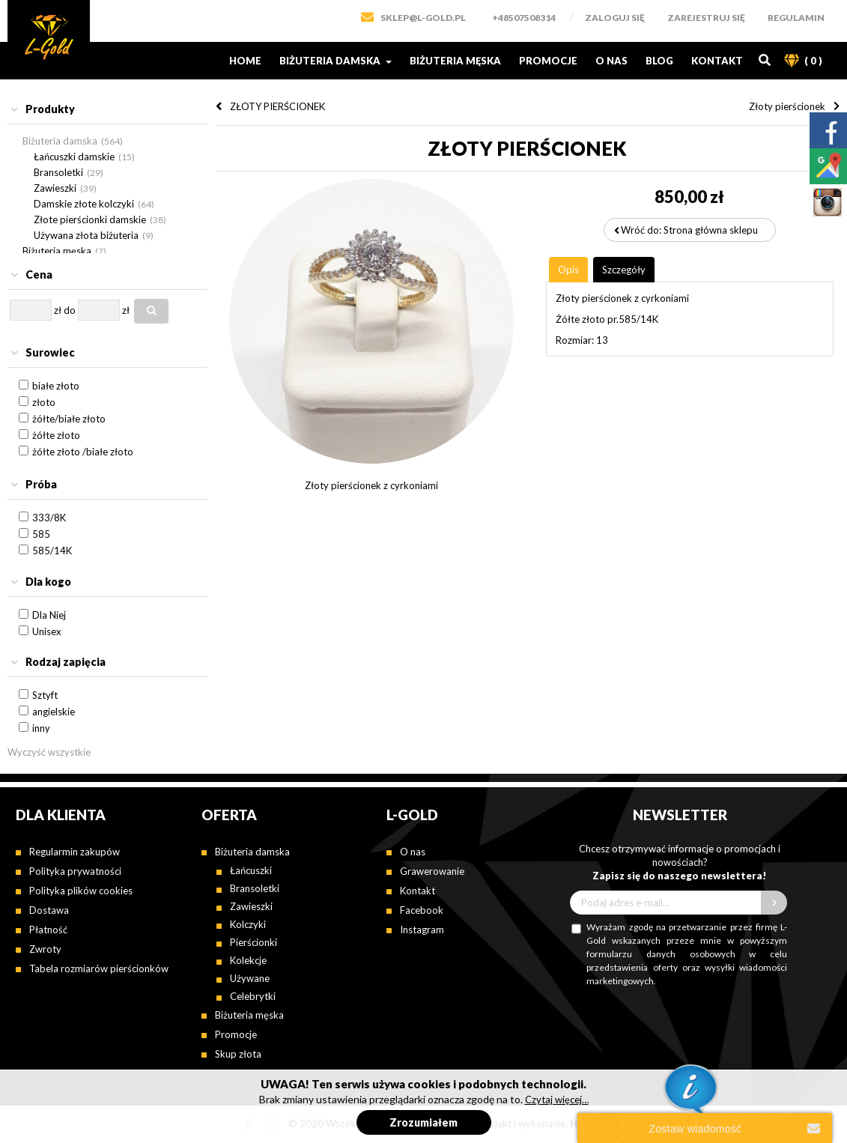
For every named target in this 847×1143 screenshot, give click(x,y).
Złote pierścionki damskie (90, 219)
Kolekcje (248, 960)
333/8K (49, 518)
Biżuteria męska (455, 61)
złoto (43, 402)
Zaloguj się (615, 17)
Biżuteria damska (335, 61)
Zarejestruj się (706, 17)
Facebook (421, 910)
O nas (611, 61)
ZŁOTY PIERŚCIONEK (277, 106)
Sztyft (45, 695)
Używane (250, 978)
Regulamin (796, 17)
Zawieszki (55, 188)
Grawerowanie (432, 871)
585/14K (52, 551)
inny (41, 728)
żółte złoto (56, 435)
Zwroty (45, 949)
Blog (659, 61)
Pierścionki (253, 942)
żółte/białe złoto (69, 419)
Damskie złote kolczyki (84, 204)
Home (245, 61)
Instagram (422, 930)
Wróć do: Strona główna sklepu (689, 230)
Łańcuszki (251, 870)
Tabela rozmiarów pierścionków (99, 968)
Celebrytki (253, 996)
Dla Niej (49, 615)
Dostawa (49, 910)
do (70, 310)
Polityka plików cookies (81, 891)
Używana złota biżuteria (86, 235)
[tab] (107, 109)
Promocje (548, 61)
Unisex (46, 631)
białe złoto (55, 386)
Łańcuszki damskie (74, 157)
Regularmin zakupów (74, 852)
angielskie (53, 712)
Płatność (48, 930)
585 (41, 534)
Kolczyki (248, 924)
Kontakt (717, 61)
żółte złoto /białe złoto (82, 452)
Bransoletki (58, 172)
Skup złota (238, 1054)
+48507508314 (524, 17)
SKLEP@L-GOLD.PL (423, 17)
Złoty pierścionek (787, 106)
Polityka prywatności (75, 871)
